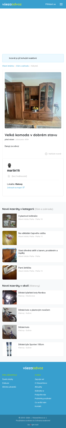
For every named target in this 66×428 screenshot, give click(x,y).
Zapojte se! (39, 379)
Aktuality (38, 387)
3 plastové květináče (27, 216)
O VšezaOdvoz (41, 383)
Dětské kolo (23, 327)
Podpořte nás (40, 395)
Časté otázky (7, 379)
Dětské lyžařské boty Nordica (31, 292)
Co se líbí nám (40, 402)
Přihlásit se (50, 4)
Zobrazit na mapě (14, 188)
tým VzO (35, 425)
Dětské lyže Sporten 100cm (31, 344)
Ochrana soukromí (42, 421)
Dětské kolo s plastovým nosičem (34, 310)
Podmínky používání (43, 398)
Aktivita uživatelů (9, 387)
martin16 (13, 170)
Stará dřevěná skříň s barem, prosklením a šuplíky (38, 251)
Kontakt (38, 406)
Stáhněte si (39, 391)
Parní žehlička (24, 268)
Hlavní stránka (8, 66)
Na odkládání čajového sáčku (32, 233)
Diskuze (5, 383)
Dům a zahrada (22, 66)
